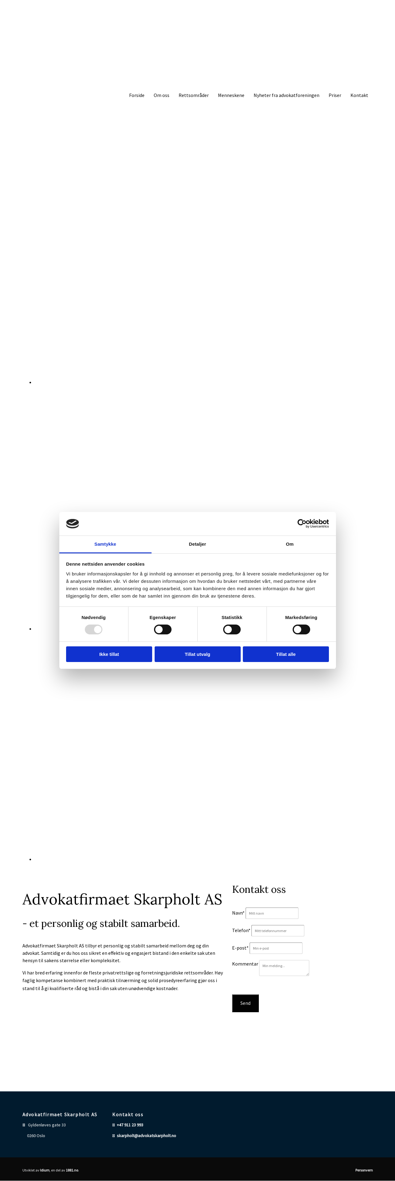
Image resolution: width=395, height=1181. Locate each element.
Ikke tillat (109, 654)
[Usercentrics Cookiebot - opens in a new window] (302, 523)
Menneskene (231, 95)
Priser (335, 95)
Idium (44, 1170)
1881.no (72, 1170)
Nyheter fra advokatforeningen (286, 95)
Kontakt (359, 95)
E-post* (240, 948)
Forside (136, 95)
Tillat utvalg (197, 654)
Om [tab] (290, 544)
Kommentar (245, 964)
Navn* (238, 913)
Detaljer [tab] (197, 544)
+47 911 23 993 (130, 1125)
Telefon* (241, 930)
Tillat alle (286, 654)
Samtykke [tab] (105, 544)
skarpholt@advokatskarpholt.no (146, 1135)
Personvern (364, 1170)
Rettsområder (194, 95)
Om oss (161, 95)
